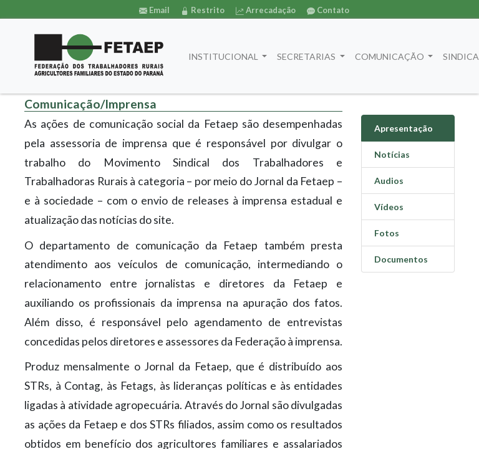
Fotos (386, 233)
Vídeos (389, 206)
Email (154, 10)
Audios (389, 180)
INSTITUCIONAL (224, 56)
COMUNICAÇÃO (390, 56)
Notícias (392, 154)
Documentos (401, 259)
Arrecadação (266, 10)
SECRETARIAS (307, 56)
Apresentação (403, 128)
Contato (328, 10)
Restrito (203, 10)
